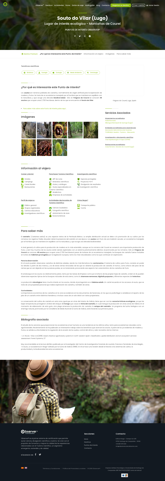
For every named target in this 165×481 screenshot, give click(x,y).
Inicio (86, 439)
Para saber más (124, 54)
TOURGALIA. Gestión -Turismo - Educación (120, 132)
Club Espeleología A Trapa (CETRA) (117, 140)
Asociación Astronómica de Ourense (118, 130)
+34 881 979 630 (121, 444)
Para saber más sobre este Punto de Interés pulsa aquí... (45, 108)
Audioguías (90, 5)
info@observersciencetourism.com (127, 446)
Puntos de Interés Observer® (82, 29)
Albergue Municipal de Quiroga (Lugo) (119, 123)
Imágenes (110, 54)
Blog (98, 5)
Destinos (49, 5)
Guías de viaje (77, 5)
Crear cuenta (138, 5)
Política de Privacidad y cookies (74, 468)
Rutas (68, 5)
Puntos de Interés (91, 445)
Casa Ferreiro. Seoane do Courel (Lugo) (119, 147)
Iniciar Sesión (152, 5)
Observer (39, 5)
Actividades (59, 5)
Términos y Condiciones (51, 468)
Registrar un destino (121, 5)
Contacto (106, 5)
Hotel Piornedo (110, 121)
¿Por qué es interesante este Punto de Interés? (61, 54)
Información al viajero (93, 54)
